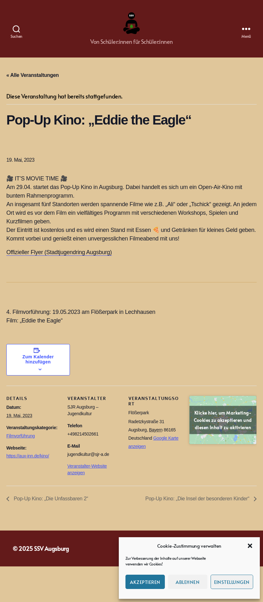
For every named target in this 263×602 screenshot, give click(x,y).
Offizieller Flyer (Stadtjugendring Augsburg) (59, 258)
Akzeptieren (145, 581)
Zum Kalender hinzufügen (38, 366)
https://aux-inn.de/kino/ (27, 462)
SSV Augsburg (51, 555)
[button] (250, 546)
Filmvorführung (20, 442)
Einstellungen (232, 581)
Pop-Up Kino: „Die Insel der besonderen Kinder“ (198, 505)
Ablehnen (187, 581)
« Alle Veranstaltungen (32, 81)
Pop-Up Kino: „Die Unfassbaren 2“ (50, 505)
